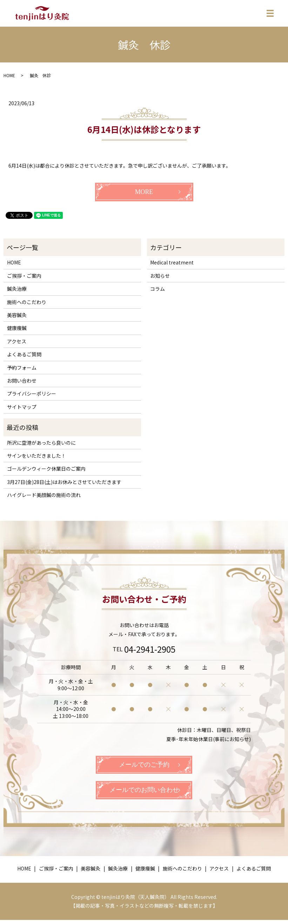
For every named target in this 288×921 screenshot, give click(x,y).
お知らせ (160, 275)
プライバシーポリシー (31, 393)
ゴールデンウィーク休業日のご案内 (46, 468)
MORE (144, 191)
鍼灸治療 (17, 288)
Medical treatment (172, 262)
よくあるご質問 (24, 354)
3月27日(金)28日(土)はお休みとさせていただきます (64, 481)
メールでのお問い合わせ (144, 790)
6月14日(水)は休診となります (144, 129)
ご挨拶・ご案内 (24, 275)
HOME (9, 75)
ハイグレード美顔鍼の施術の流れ (44, 494)
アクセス (16, 341)
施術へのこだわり (26, 301)
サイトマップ (21, 406)
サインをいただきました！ (36, 455)
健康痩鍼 (17, 327)
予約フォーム (21, 367)
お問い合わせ (21, 380)
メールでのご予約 (144, 764)
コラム (157, 288)
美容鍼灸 (17, 314)
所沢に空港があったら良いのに (41, 442)
